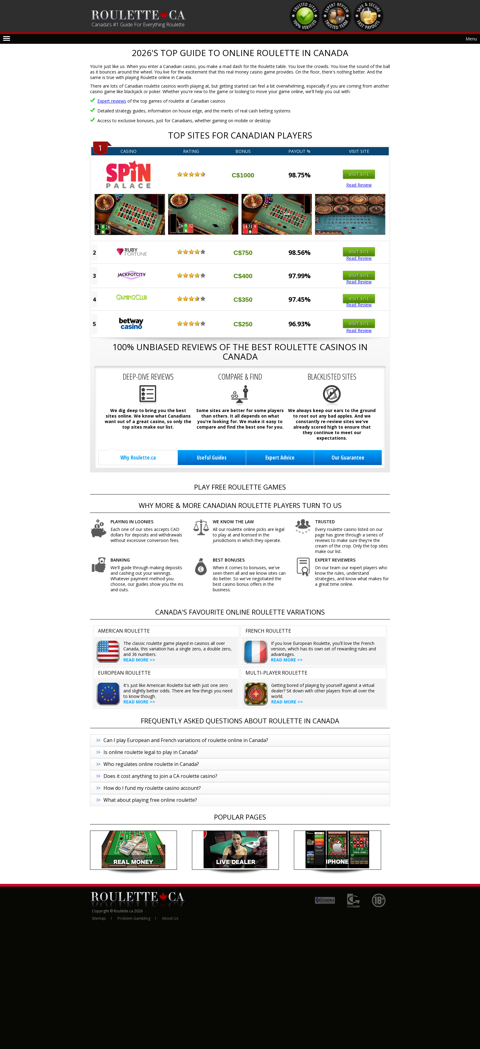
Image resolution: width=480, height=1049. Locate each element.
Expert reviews (111, 101)
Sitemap (99, 918)
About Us (170, 918)
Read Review (359, 185)
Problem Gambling (134, 918)
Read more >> (139, 660)
